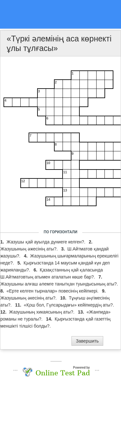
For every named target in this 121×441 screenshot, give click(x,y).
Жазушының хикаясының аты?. (42, 311)
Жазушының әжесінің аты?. (29, 248)
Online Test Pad (63, 372)
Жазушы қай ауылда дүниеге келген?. (47, 241)
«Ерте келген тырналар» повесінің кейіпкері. (53, 290)
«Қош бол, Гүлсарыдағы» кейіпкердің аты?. (69, 304)
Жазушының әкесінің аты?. (29, 297)
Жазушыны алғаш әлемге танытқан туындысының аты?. (59, 283)
